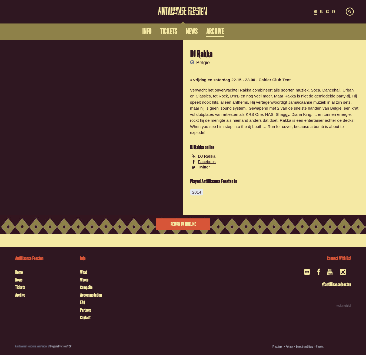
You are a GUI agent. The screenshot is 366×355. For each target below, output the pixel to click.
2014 (196, 192)
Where (84, 280)
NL (321, 11)
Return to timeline (183, 224)
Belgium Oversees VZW (61, 346)
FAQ (82, 303)
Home (19, 272)
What (83, 272)
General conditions (304, 346)
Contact (85, 318)
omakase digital (344, 305)
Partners (85, 310)
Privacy (289, 346)
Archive (20, 295)
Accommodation (91, 295)
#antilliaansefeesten (336, 285)
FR (333, 11)
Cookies (320, 346)
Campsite (86, 287)
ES (327, 11)
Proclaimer (277, 346)
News (18, 280)
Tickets (20, 287)
